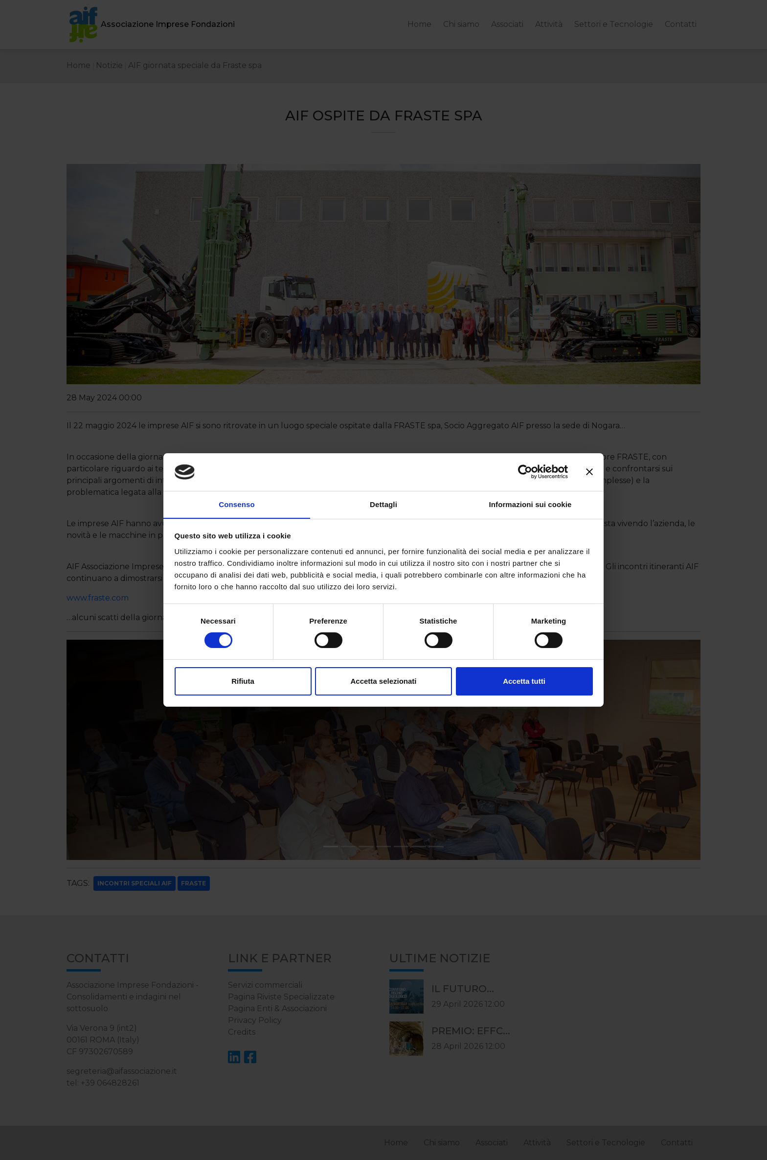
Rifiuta (242, 681)
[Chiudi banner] (589, 471)
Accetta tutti (524, 681)
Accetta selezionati (383, 681)
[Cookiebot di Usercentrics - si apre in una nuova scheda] (525, 471)
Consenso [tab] (236, 504)
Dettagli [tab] (383, 504)
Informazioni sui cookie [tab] (530, 504)
